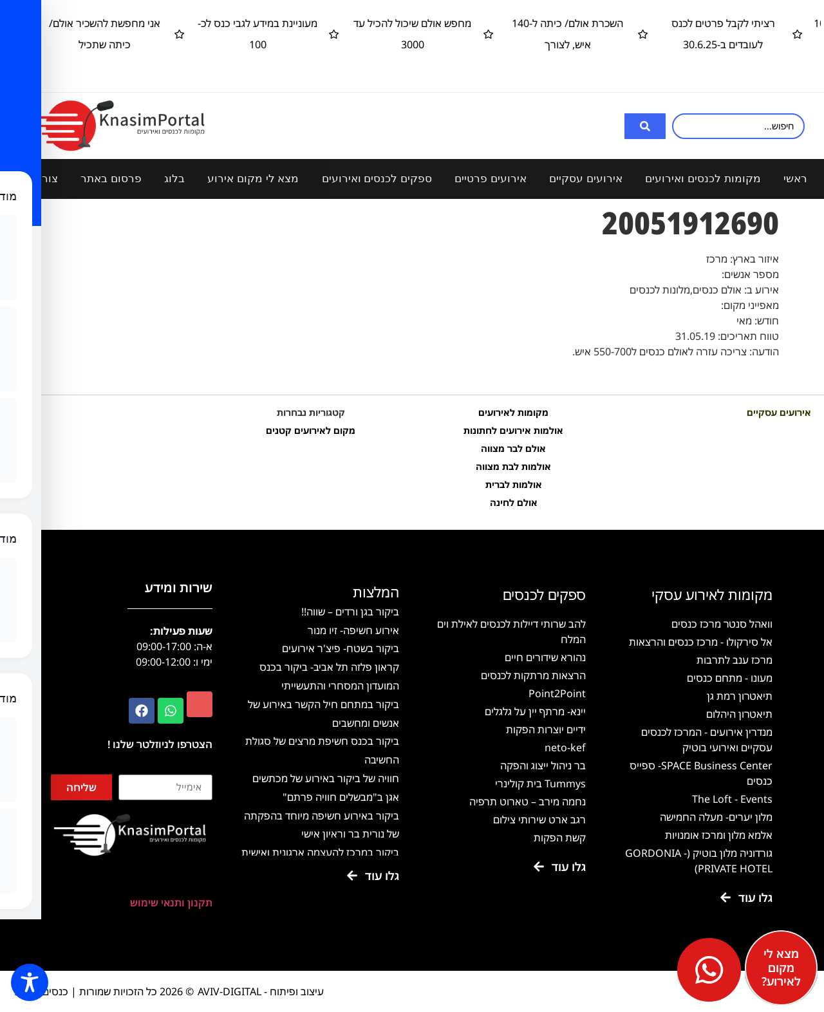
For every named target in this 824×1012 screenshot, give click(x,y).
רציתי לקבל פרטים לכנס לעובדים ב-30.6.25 (674, 34)
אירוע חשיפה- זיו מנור (353, 630)
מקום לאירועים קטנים (310, 430)
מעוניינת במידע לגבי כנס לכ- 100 (209, 34)
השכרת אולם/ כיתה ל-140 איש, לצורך (519, 34)
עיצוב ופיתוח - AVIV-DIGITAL (261, 991)
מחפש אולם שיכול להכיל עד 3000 (364, 34)
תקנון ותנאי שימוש (171, 902)
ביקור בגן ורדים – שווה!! (350, 611)
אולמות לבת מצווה (513, 466)
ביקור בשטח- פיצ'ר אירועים (340, 648)
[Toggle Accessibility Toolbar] (30, 982)
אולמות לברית (513, 484)
